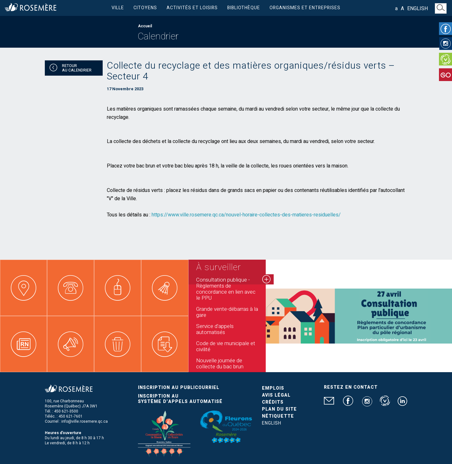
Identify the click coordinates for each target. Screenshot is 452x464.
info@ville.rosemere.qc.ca (84, 421)
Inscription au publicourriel (178, 387)
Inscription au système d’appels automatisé (180, 399)
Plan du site (279, 409)
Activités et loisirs (192, 7)
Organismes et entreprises (305, 7)
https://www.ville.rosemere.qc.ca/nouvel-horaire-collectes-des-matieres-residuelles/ (246, 215)
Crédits (273, 402)
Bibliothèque (243, 7)
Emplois (273, 388)
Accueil (145, 26)
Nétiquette (278, 416)
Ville (118, 7)
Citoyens (145, 7)
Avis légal (276, 395)
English (417, 8)
